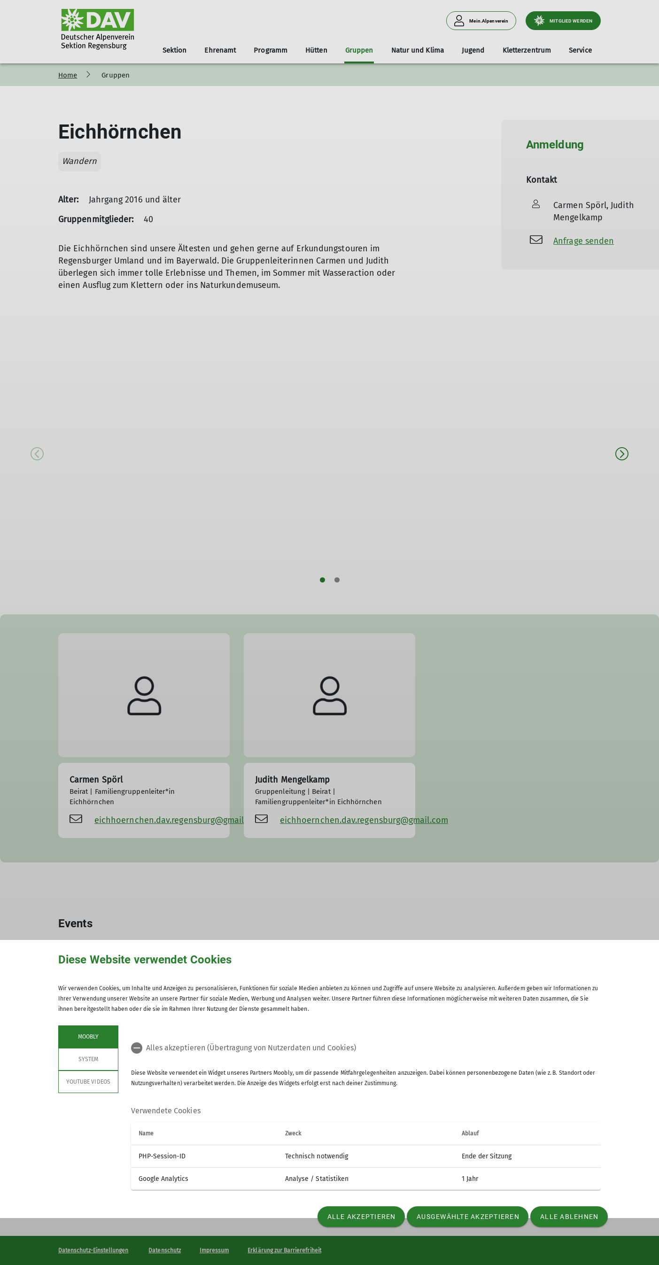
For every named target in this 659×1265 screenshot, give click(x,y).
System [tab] (88, 1059)
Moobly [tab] (88, 1036)
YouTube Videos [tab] (88, 1082)
